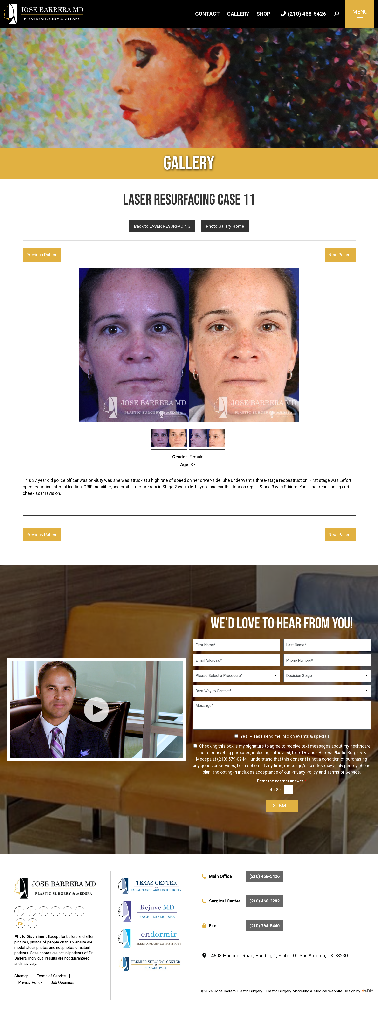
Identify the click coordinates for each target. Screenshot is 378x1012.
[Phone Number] (327, 660)
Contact (207, 14)
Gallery (238, 14)
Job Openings (62, 982)
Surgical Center (242, 901)
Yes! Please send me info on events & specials (285, 736)
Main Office (242, 876)
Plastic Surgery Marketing (288, 991)
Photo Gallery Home (225, 226)
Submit (281, 806)
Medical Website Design (334, 991)
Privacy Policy (30, 982)
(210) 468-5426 (303, 14)
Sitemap (21, 976)
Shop (263, 14)
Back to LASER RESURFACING (162, 226)
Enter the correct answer (281, 781)
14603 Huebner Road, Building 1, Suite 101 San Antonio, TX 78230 (274, 955)
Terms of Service (51, 976)
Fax (242, 925)
